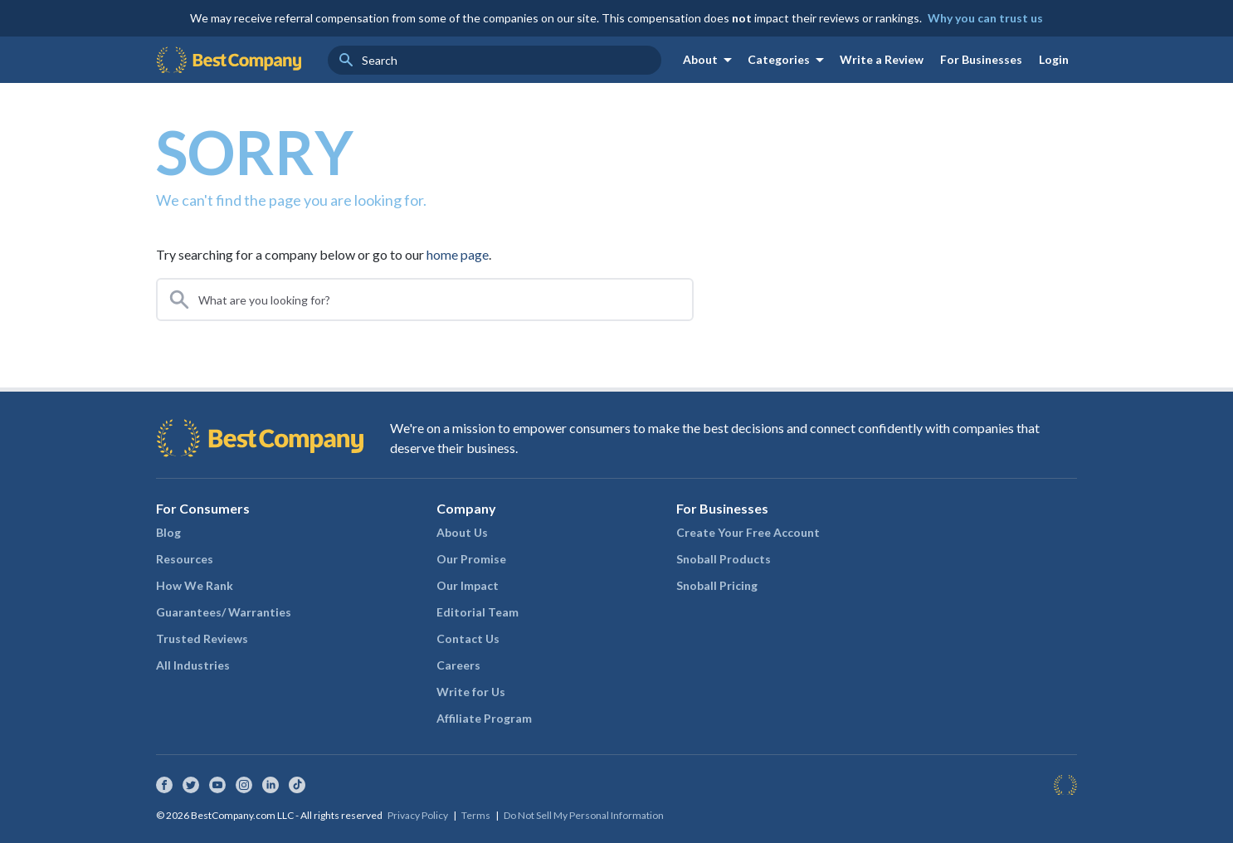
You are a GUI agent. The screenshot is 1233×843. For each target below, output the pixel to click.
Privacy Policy (417, 815)
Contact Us (468, 638)
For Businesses (981, 59)
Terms (475, 815)
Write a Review (882, 59)
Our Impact (467, 585)
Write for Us (470, 692)
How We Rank (194, 585)
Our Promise (471, 559)
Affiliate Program (484, 718)
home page (457, 254)
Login (1054, 59)
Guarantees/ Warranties (223, 612)
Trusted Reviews (202, 638)
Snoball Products (723, 559)
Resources (184, 559)
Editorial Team (477, 612)
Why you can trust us (985, 18)
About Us (462, 532)
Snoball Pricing (717, 585)
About (710, 60)
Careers (458, 665)
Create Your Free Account (748, 532)
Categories (789, 60)
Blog (168, 532)
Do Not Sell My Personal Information (584, 815)
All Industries (193, 665)
